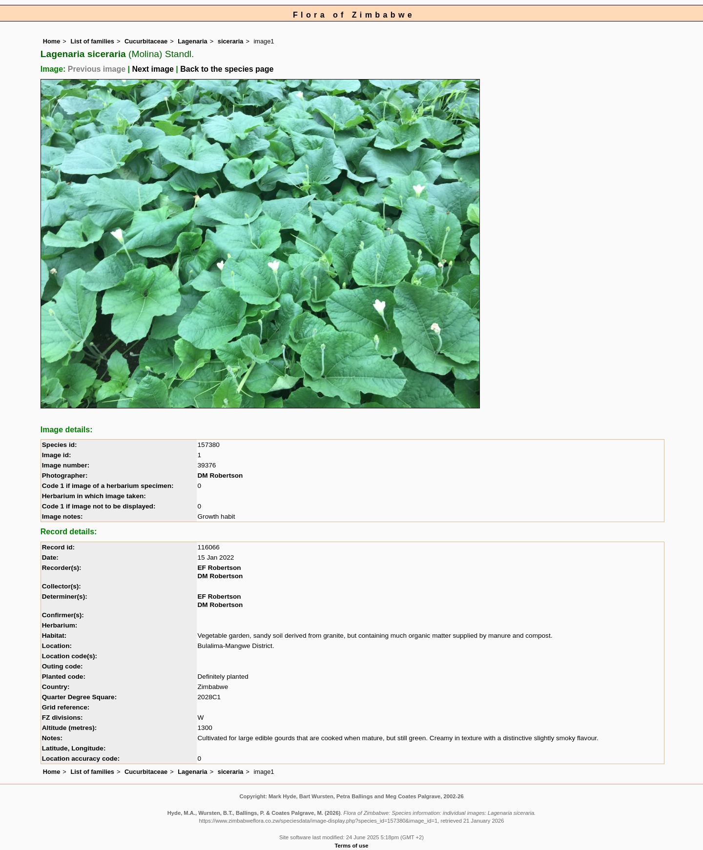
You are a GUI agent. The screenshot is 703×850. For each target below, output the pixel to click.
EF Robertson (219, 567)
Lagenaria (192, 41)
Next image (152, 69)
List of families (92, 41)
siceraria (231, 41)
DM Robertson (220, 475)
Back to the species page (226, 69)
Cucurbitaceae (145, 41)
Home (52, 41)
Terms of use (352, 846)
